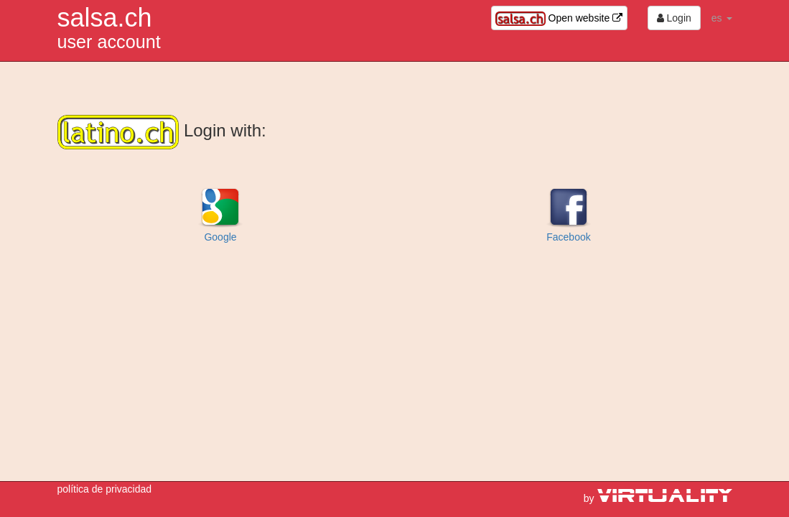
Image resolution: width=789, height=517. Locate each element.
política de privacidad (104, 489)
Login (674, 18)
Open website (558, 18)
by (658, 498)
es (721, 18)
